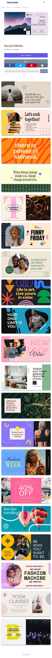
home (3, 7)
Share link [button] (44, 71)
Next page (26, 654)
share (26, 61)
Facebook (25, 7)
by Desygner (8, 49)
